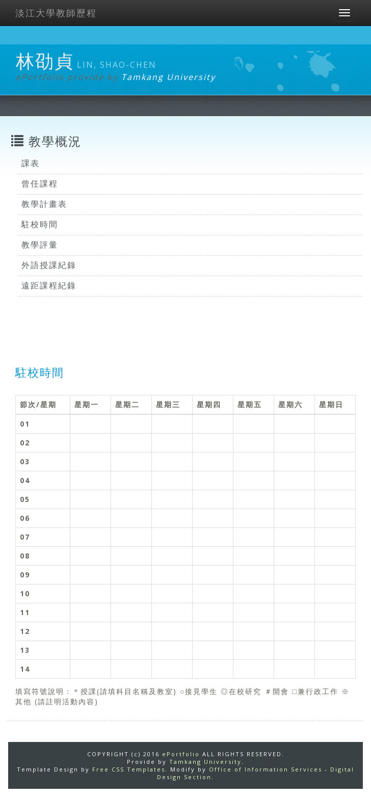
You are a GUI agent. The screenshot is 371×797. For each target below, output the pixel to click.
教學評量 (39, 244)
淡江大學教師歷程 (56, 13)
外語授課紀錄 (48, 265)
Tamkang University (168, 77)
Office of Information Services (265, 769)
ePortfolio (181, 754)
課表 (30, 163)
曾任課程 (39, 183)
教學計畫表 (44, 203)
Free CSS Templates (128, 769)
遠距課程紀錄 (48, 285)
